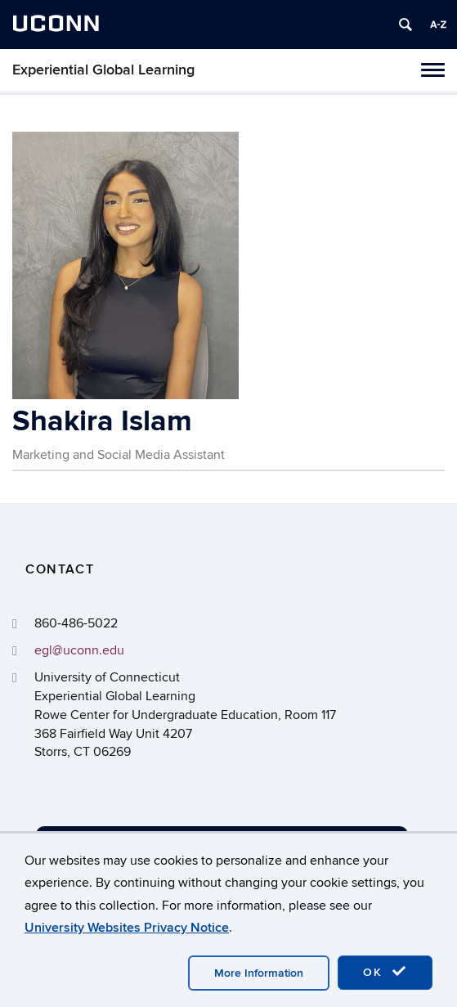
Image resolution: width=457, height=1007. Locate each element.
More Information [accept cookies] (258, 973)
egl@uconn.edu (79, 650)
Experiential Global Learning (103, 70)
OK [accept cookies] (385, 971)
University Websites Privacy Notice (127, 927)
